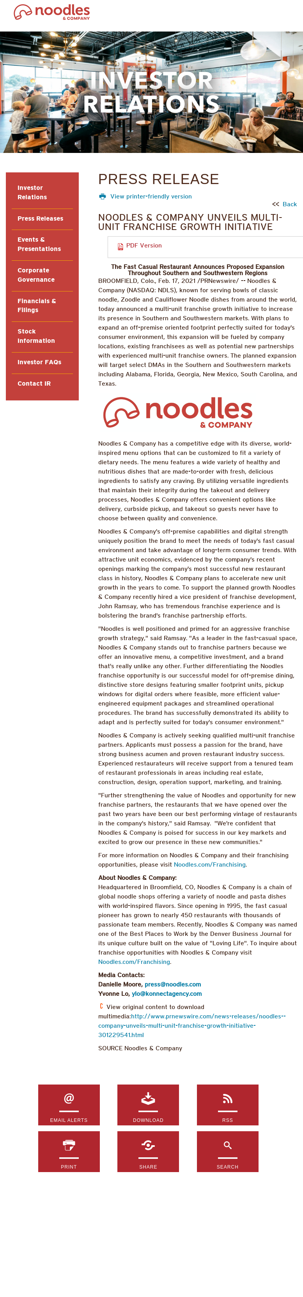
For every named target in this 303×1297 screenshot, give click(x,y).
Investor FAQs (39, 363)
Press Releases (40, 219)
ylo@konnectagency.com (167, 994)
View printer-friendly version (151, 197)
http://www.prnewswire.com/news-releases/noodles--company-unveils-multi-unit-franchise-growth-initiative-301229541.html (192, 1026)
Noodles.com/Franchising (210, 865)
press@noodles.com (173, 985)
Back (290, 205)
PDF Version (144, 246)
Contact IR (34, 384)
